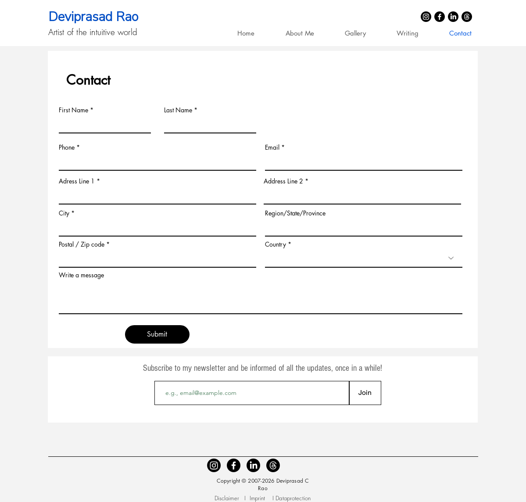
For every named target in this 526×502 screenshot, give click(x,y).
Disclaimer (227, 498)
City (64, 213)
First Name (73, 110)
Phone (67, 147)
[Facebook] (439, 16)
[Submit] (157, 334)
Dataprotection (293, 498)
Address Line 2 (283, 181)
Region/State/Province (295, 213)
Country (275, 244)
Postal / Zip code (81, 244)
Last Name (178, 110)
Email (272, 147)
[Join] (365, 393)
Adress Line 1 (77, 181)
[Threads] (467, 16)
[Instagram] (426, 16)
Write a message (81, 275)
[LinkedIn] (453, 16)
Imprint (258, 498)
